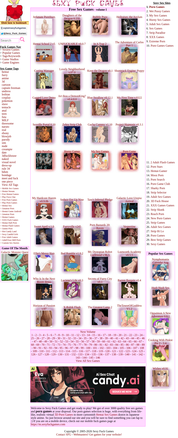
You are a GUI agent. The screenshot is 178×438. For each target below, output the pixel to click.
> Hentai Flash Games (10, 225)
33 (74, 338)
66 (135, 341)
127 (40, 354)
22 (130, 335)
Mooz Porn (157, 175)
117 (87, 351)
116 (81, 351)
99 (82, 347)
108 (142, 347)
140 (127, 354)
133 (80, 354)
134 (87, 354)
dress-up (7, 165)
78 (85, 344)
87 (132, 344)
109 (35, 351)
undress (6, 91)
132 (73, 354)
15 (93, 335)
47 (35, 341)
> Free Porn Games (8, 200)
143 (78, 357)
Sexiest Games (10, 49)
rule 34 (6, 168)
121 (114, 351)
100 (88, 347)
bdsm (5, 171)
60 (103, 341)
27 (43, 338)
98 (77, 347)
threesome (8, 123)
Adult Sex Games (159, 24)
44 (132, 338)
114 (68, 351)
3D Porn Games (64, 414)
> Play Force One (7, 197)
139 (120, 354)
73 (58, 344)
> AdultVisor (6, 240)
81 (101, 344)
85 (122, 344)
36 (90, 338)
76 (74, 344)
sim (4, 142)
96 (66, 347)
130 (60, 354)
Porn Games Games (162, 45)
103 (108, 347)
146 (98, 357)
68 (32, 344)
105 (122, 347)
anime (5, 78)
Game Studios (10, 59)
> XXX (3, 220)
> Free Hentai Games (9, 194)
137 (107, 354)
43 (127, 338)
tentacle (6, 107)
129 (53, 354)
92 (45, 347)
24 (141, 335)
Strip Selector (158, 192)
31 (64, 338)
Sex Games (155, 28)
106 (128, 347)
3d (3, 81)
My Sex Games (158, 15)
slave (5, 104)
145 (91, 357)
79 (90, 344)
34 (80, 338)
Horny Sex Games (159, 19)
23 (135, 335)
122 (121, 351)
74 (64, 344)
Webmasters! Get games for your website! (97, 434)
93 (50, 347)
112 (54, 351)
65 (130, 341)
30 (58, 338)
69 (37, 344)
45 (137, 338)
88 (137, 344)
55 (77, 341)
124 (134, 351)
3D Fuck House (160, 201)
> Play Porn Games (8, 203)
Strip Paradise (157, 32)
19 (114, 335)
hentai (5, 71)
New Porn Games (161, 218)
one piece (7, 181)
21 (125, 335)
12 (77, 335)
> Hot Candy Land (8, 231)
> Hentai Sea (6, 205)
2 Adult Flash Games (162, 162)
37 (95, 338)
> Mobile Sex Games (9, 188)
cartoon (6, 84)
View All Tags (10, 184)
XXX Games (156, 37)
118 (94, 351)
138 (114, 354)
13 (83, 335)
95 (61, 347)
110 (41, 351)
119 (101, 351)
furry (5, 75)
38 (101, 338)
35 (85, 338)
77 (80, 344)
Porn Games (157, 6)
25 (32, 338)
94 (55, 347)
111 (48, 351)
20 (120, 335)
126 (33, 354)
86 (127, 344)
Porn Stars (157, 166)
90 (34, 347)
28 (48, 338)
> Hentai (4, 223)
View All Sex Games (88, 360)
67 (140, 341)
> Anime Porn (6, 228)
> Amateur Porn (7, 208)
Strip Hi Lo (157, 231)
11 (72, 335)
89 (143, 344)
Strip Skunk (157, 209)
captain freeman (11, 87)
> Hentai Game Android (10, 211)
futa (4, 117)
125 (141, 351)
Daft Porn (12, 223)
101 (95, 347)
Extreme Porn (157, 41)
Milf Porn (16, 240)
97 (71, 347)
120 (107, 351)
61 (109, 341)
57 (87, 341)
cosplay (6, 97)
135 (94, 354)
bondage (7, 175)
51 (56, 341)
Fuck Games (12, 220)
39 (106, 338)
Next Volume (87, 331)
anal (4, 110)
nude (4, 146)
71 (48, 344)
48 (40, 341)
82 (106, 344)
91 (40, 347)
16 (98, 335)
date (4, 152)
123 (127, 351)
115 (74, 351)
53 (66, 341)
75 (69, 344)
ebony (5, 133)
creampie (7, 149)
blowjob (6, 136)
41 (116, 338)
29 (53, 338)
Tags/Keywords (11, 56)
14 (88, 335)
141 (134, 354)
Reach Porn (157, 214)
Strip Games (158, 222)
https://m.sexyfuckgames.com (48, 424)
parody (6, 139)
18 (109, 335)
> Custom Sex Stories (9, 243)
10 (67, 335)
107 (135, 347)
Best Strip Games (161, 239)
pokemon (7, 100)
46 (143, 338)
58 (93, 341)
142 (140, 354)
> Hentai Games (7, 217)
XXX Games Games (162, 205)
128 (47, 354)
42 (122, 338)
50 (50, 341)
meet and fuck (10, 178)
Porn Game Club (160, 183)
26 (37, 338)
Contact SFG (63, 434)
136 (100, 354)
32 (69, 338)
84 (116, 344)
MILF (5, 120)
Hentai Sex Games (106, 414)
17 (104, 335)
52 (61, 341)
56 (82, 341)
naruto (5, 126)
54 (72, 341)
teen (4, 113)
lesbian (6, 94)
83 (111, 344)
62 (114, 341)
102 (101, 347)
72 (53, 344)
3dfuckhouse (9, 155)
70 (43, 344)
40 (111, 338)
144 (84, 357)
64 (124, 341)
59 (98, 341)
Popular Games (11, 52)
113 (61, 351)
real (4, 129)
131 (67, 354)
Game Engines (10, 62)
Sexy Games (158, 244)
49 (45, 341)
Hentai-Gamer (159, 170)
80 (95, 344)
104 (115, 347)
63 (119, 341)
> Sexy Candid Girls (9, 234)
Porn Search (158, 179)
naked (5, 158)
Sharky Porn (158, 188)
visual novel (9, 162)
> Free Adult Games (9, 237)
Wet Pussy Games (159, 11)
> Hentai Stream (7, 191)
